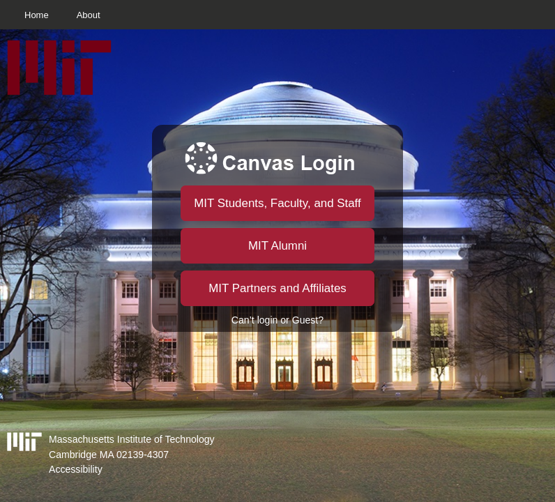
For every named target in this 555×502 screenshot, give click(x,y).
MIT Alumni (277, 245)
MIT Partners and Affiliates (277, 288)
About (88, 15)
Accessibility (75, 469)
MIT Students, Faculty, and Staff (277, 203)
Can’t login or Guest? (277, 320)
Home (36, 15)
